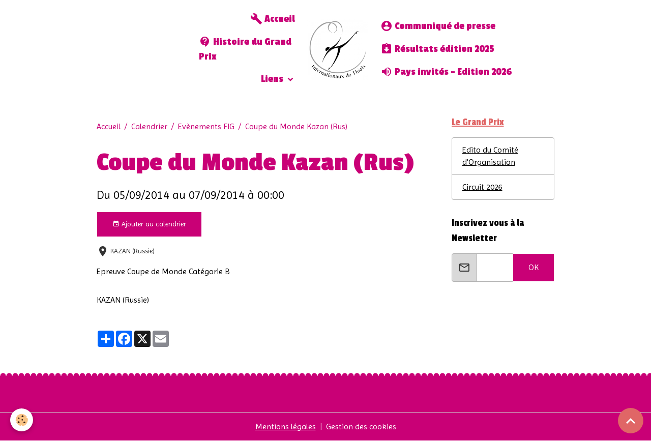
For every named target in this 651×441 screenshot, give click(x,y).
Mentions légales (285, 426)
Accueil (272, 19)
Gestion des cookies (361, 426)
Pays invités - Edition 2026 (446, 72)
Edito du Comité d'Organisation (490, 156)
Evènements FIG (206, 126)
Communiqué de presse (437, 26)
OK (533, 267)
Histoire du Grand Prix (245, 49)
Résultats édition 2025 (437, 49)
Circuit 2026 (482, 187)
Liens (273, 79)
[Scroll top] (630, 420)
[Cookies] (21, 419)
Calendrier (149, 126)
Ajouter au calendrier (149, 224)
